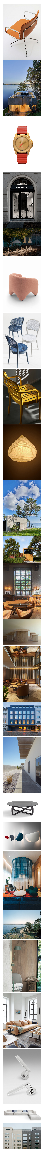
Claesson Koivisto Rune (12, 2)
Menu (39, 2)
